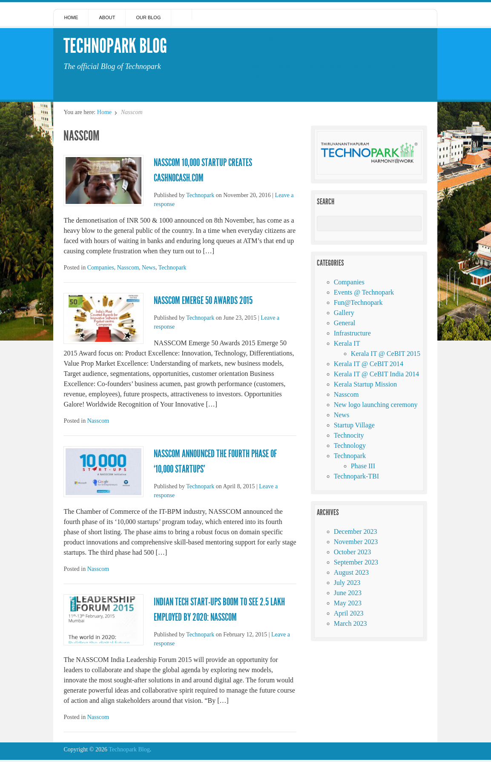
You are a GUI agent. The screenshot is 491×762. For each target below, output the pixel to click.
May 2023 (348, 603)
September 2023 (356, 562)
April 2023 (349, 613)
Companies (100, 267)
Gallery (344, 312)
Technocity (349, 435)
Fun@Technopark (358, 302)
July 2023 (347, 582)
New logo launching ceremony (376, 404)
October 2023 (352, 552)
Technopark (200, 195)
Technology (350, 445)
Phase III (363, 466)
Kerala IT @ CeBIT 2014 (368, 363)
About (107, 17)
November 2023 (356, 541)
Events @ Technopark (364, 292)
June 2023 (348, 592)
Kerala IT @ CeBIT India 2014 (376, 374)
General (345, 323)
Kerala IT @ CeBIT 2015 (385, 353)
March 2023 (350, 623)
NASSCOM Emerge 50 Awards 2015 (203, 301)
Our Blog (148, 17)
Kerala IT (347, 343)
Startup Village (354, 425)
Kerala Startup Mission (365, 384)
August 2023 (351, 572)
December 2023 (355, 531)
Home (71, 17)
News (148, 267)
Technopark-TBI (356, 476)
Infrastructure (352, 333)
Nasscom (128, 267)
